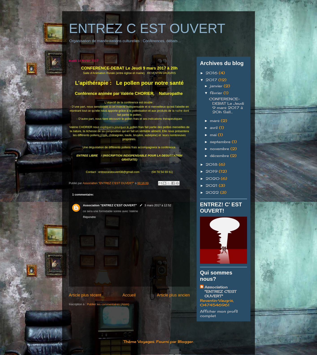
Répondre (89, 217)
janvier (217, 86)
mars (215, 120)
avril (214, 127)
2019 (212, 171)
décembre (220, 155)
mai (214, 135)
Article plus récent (85, 295)
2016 (212, 73)
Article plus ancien (173, 295)
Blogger (185, 341)
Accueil (129, 295)
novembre (220, 148)
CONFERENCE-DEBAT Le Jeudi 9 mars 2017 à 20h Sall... (226, 105)
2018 (212, 164)
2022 (213, 192)
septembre (221, 141)
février (217, 93)
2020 (213, 178)
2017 (212, 80)
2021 (212, 185)
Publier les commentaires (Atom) (108, 304)
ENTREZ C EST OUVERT (147, 28)
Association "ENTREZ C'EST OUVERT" (110, 205)
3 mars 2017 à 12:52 (157, 205)
